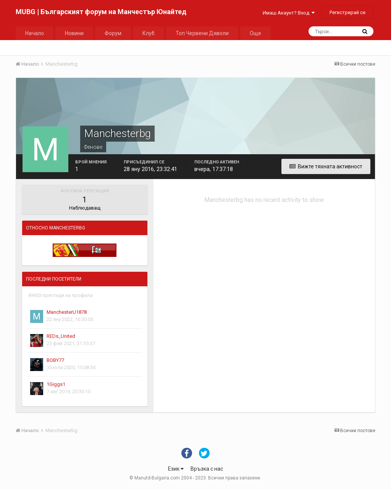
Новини (74, 33)
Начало (34, 33)
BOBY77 (55, 360)
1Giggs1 (56, 384)
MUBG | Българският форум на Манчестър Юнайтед (101, 12)
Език (176, 469)
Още (255, 33)
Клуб (148, 33)
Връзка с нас (207, 469)
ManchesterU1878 (67, 312)
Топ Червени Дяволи (202, 33)
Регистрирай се (347, 12)
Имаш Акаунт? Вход (289, 13)
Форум (113, 33)
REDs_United (61, 336)
